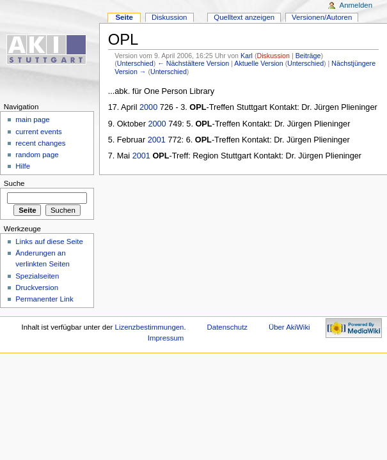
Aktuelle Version (258, 63)
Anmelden (356, 5)
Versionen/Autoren (322, 17)
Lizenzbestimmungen (149, 327)
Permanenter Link (44, 299)
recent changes (40, 143)
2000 (148, 107)
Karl (247, 55)
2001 (157, 139)
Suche (14, 183)
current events (38, 131)
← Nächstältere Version (193, 63)
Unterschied (135, 63)
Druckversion (36, 287)
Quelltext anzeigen (244, 17)
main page (32, 119)
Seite (123, 17)
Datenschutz (227, 327)
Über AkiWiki (289, 327)
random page (37, 154)
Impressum (166, 338)
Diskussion (273, 55)
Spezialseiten (37, 276)
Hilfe (22, 166)
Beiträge (308, 55)
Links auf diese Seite (49, 241)
